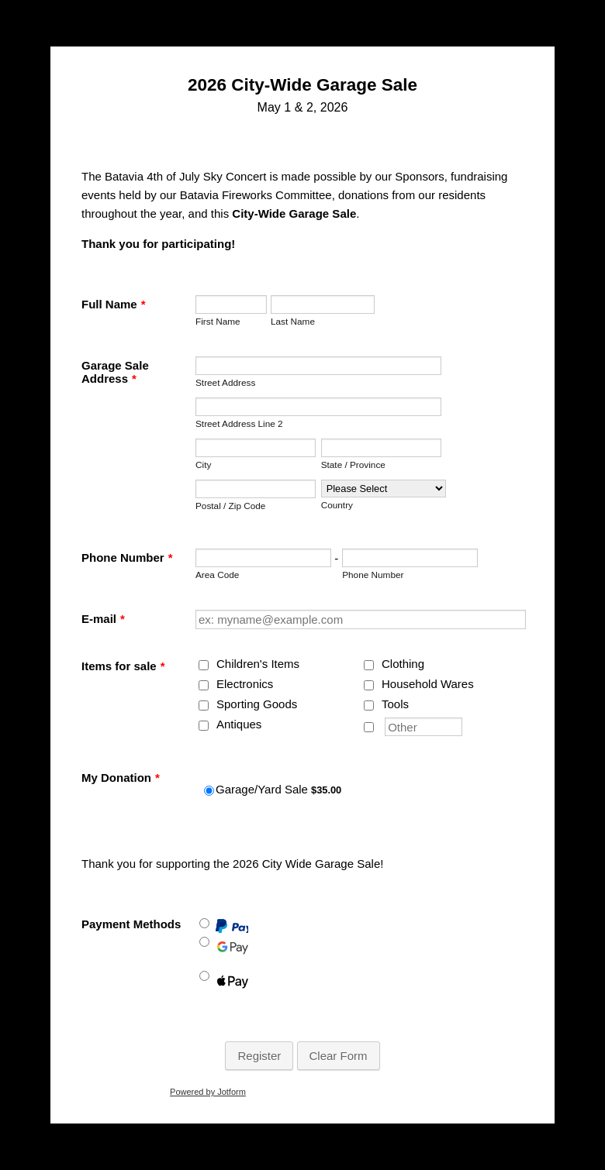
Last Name (293, 321)
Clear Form (338, 1055)
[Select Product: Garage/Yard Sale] (209, 791)
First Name (217, 321)
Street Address (225, 382)
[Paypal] (204, 923)
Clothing (403, 663)
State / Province (353, 464)
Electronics (244, 683)
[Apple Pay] (204, 976)
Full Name (113, 304)
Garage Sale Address (115, 372)
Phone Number (127, 557)
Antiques (238, 724)
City (203, 464)
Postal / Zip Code (230, 506)
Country (337, 505)
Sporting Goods (256, 704)
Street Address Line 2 (239, 423)
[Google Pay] (204, 942)
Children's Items (257, 663)
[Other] (369, 727)
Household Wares (428, 683)
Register (259, 1055)
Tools (395, 704)
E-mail (103, 618)
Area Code (217, 575)
